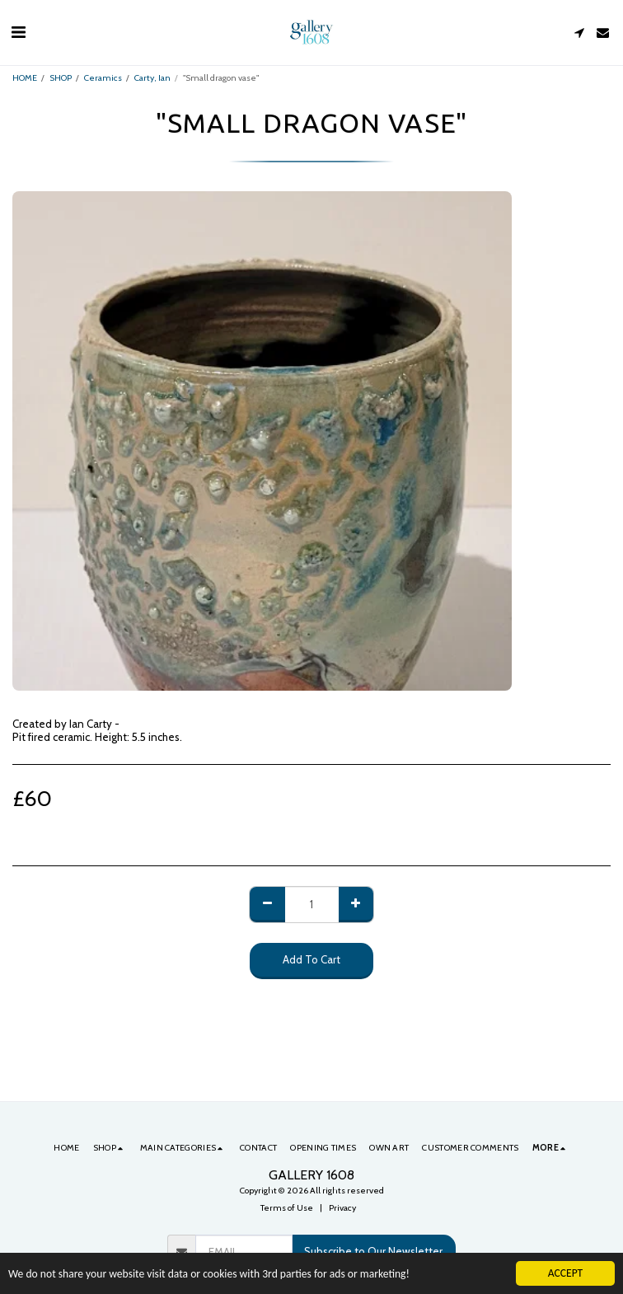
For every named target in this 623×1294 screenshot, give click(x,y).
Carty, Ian (152, 78)
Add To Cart (311, 959)
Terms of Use (286, 1208)
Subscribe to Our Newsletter (373, 1251)
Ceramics (103, 78)
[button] (18, 32)
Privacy (342, 1208)
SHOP (60, 78)
